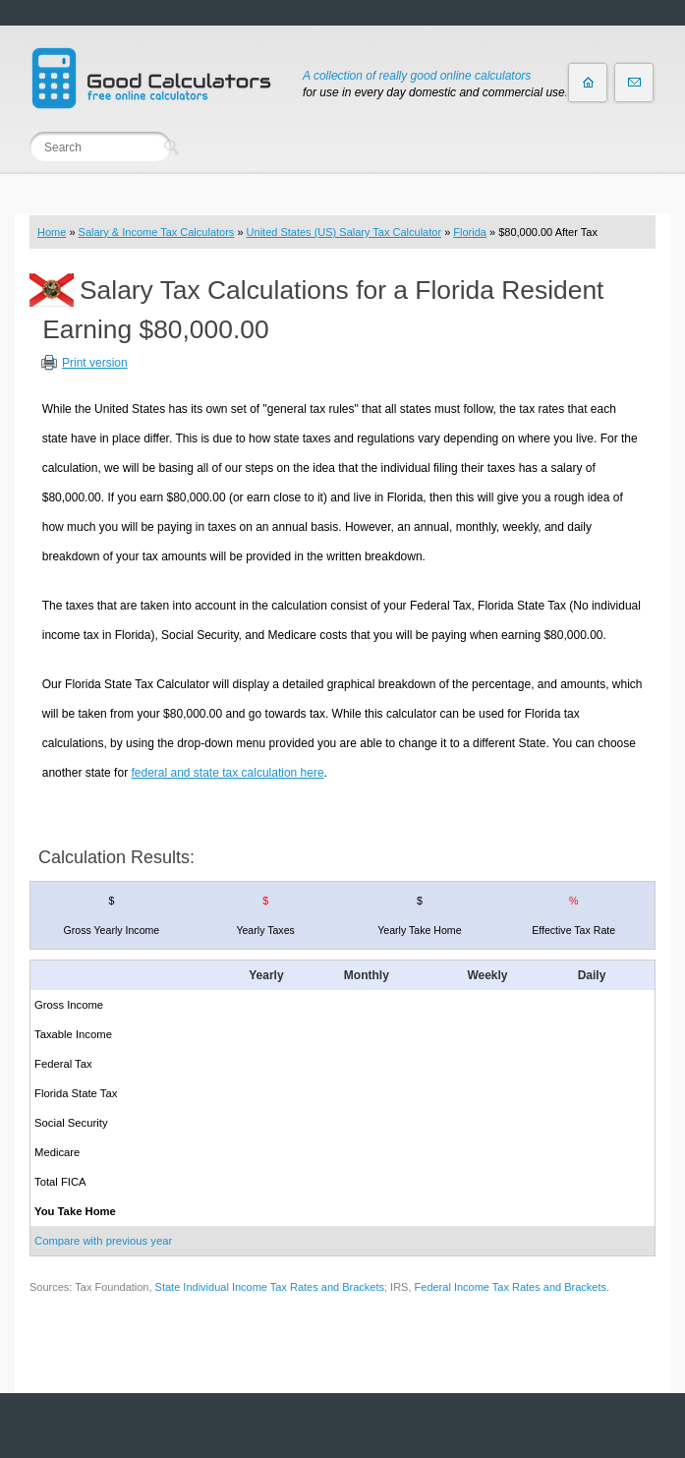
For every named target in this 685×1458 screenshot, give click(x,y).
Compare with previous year (103, 1241)
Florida (469, 232)
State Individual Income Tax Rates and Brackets (269, 1287)
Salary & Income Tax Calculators (157, 232)
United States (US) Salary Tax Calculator (344, 232)
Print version (95, 363)
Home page (587, 82)
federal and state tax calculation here (227, 773)
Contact (634, 82)
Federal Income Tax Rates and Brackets (510, 1287)
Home (51, 232)
